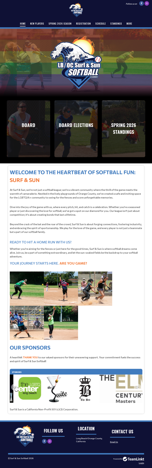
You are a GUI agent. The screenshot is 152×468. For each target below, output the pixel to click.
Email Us (114, 442)
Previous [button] (14, 387)
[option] (74, 389)
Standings (116, 23)
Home (23, 23)
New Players (37, 23)
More (129, 23)
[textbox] (76, 255)
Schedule (100, 23)
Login (141, 463)
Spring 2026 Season (60, 23)
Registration (83, 23)
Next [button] (137, 387)
